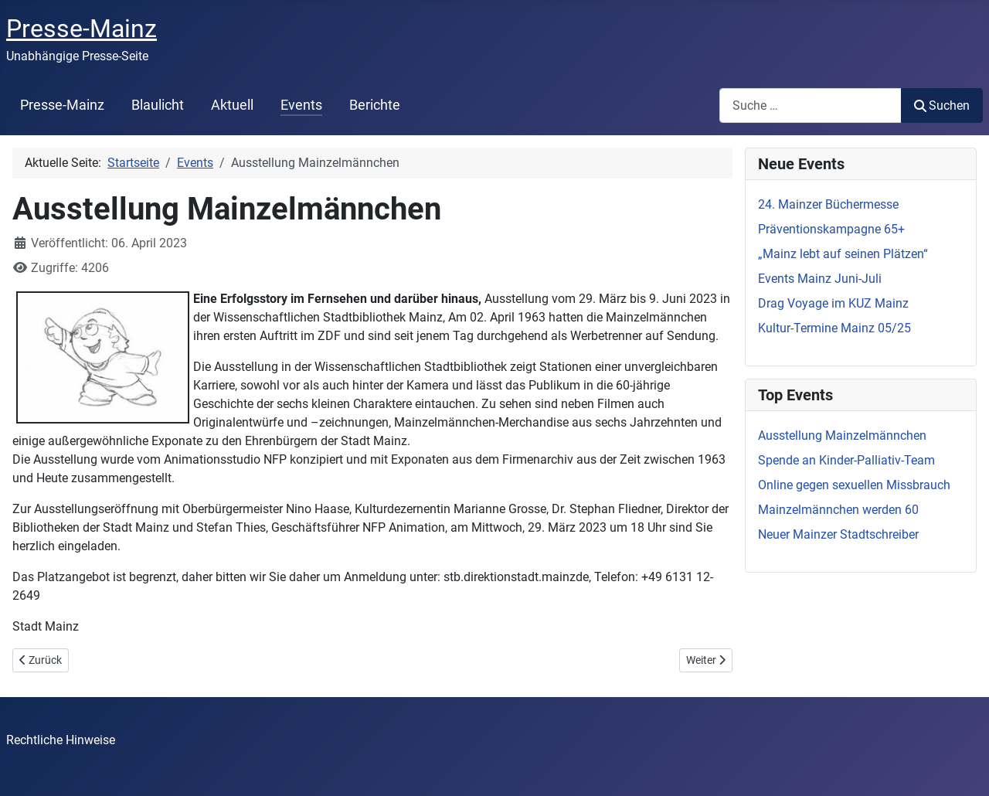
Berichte (374, 105)
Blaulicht (157, 105)
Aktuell (232, 105)
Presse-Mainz (62, 105)
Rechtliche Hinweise (60, 740)
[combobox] (810, 105)
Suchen (942, 105)
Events (301, 105)
